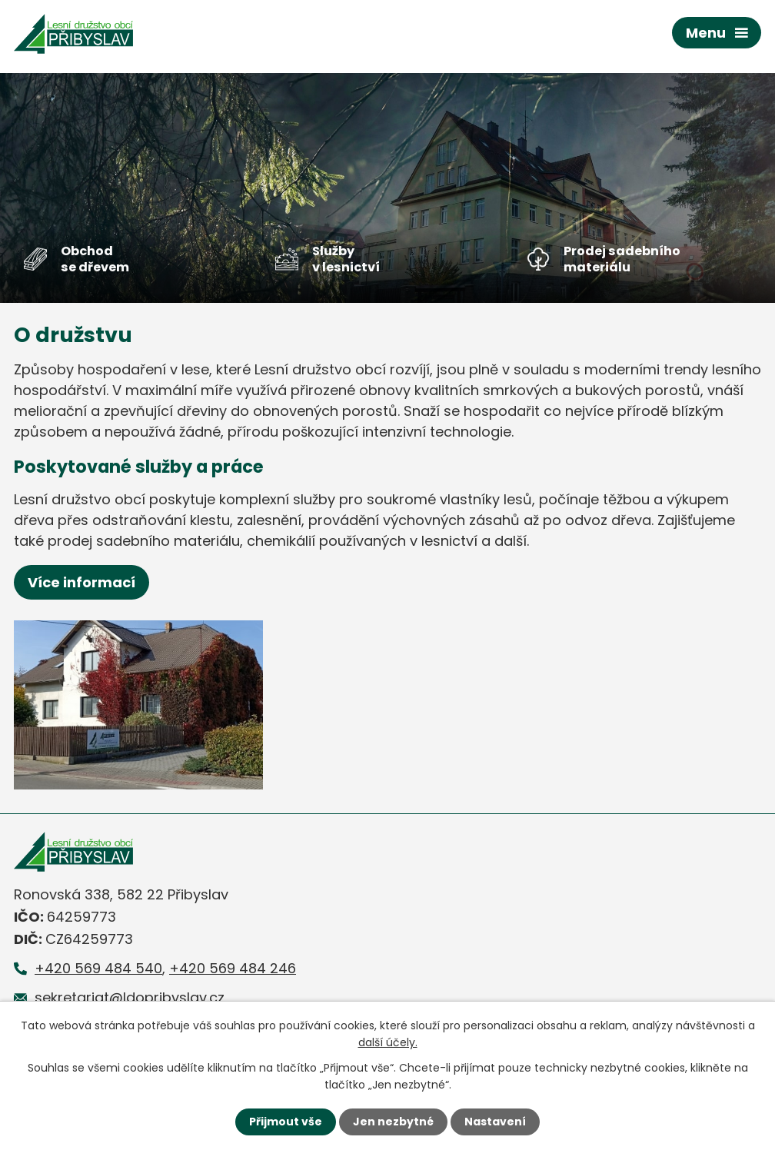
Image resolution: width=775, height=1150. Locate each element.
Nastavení (495, 1121)
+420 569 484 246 (232, 968)
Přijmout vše (285, 1121)
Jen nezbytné (393, 1121)
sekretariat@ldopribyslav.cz (130, 997)
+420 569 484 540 (98, 968)
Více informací (81, 582)
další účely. (387, 1042)
